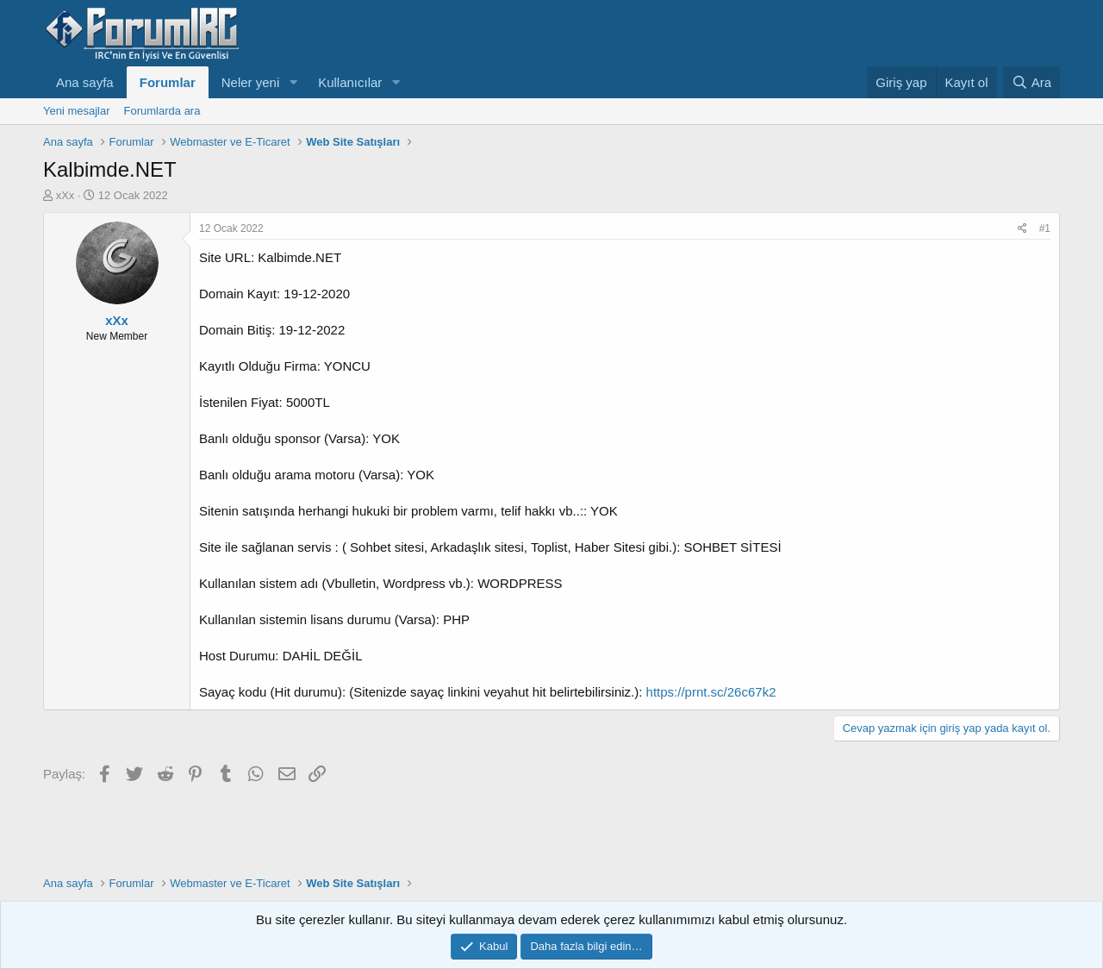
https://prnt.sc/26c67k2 (711, 692)
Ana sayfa (85, 82)
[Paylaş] (1022, 229)
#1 (1044, 228)
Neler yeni (250, 82)
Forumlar (168, 82)
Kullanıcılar (350, 82)
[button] (293, 82)
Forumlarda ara (162, 110)
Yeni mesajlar (76, 110)
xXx (65, 195)
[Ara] (1031, 82)
